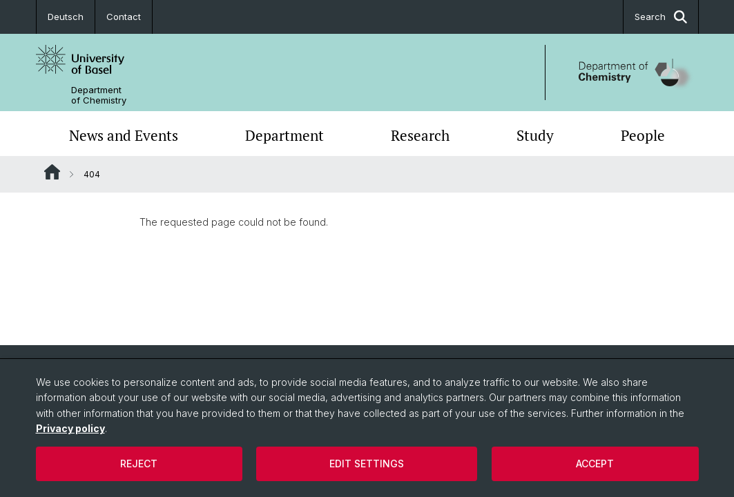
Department (284, 135)
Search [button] (661, 16)
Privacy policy (70, 428)
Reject (138, 463)
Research (420, 135)
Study (535, 135)
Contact (123, 16)
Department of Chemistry (98, 95)
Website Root (52, 171)
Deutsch (66, 16)
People (643, 135)
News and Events (123, 135)
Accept (595, 463)
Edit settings (366, 463)
